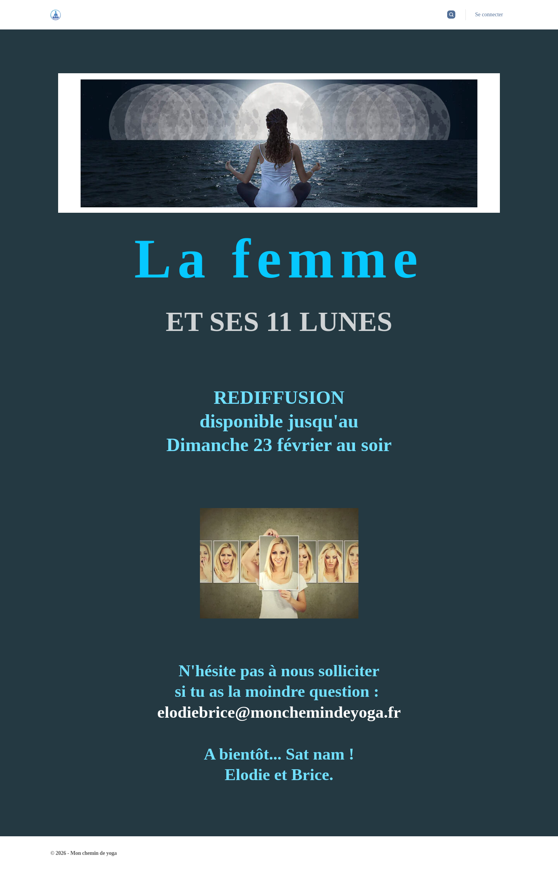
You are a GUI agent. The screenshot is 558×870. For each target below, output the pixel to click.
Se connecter (489, 14)
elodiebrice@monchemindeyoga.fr (279, 712)
